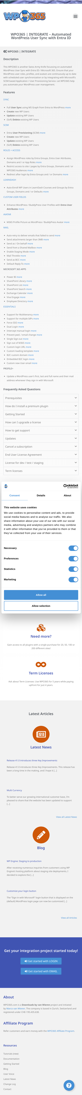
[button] (75, 16)
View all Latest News (66, 816)
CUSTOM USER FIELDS (14, 196)
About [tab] (67, 495)
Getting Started (15, 414)
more (68, 107)
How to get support (17, 430)
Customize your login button (21, 890)
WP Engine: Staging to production (24, 861)
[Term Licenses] (41, 664)
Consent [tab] (14, 495)
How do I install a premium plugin (26, 406)
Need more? (41, 636)
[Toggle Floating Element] (69, 1085)
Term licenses (13, 471)
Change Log (9, 1084)
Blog (41, 848)
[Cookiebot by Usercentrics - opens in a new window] (63, 486)
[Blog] (41, 835)
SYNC (6, 99)
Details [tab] (41, 495)
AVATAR (7, 214)
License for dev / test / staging (24, 463)
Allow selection (41, 605)
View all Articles (69, 917)
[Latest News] (41, 734)
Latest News (41, 747)
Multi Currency (14, 790)
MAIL (6, 227)
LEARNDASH (9, 179)
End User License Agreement (23, 455)
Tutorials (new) (10, 1053)
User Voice (8, 1073)
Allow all (41, 594)
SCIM (6, 124)
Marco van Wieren (15, 1008)
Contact (7, 1089)
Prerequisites (13, 398)
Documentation (11, 1058)
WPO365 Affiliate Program (60, 1030)
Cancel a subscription (18, 446)
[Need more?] (41, 627)
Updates (10, 438)
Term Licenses (41, 673)
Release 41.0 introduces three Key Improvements (32, 760)
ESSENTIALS (9, 306)
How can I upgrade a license (23, 422)
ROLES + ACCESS (11, 150)
